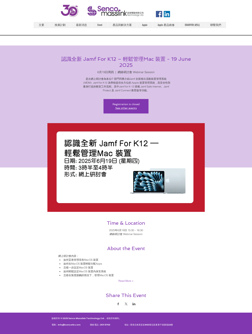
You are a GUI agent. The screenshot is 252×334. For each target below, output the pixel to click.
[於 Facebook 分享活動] (118, 304)
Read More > (126, 280)
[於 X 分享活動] (126, 304)
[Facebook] (159, 14)
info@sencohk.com (69, 324)
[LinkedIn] (167, 14)
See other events (126, 108)
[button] (144, 25)
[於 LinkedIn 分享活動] (133, 304)
